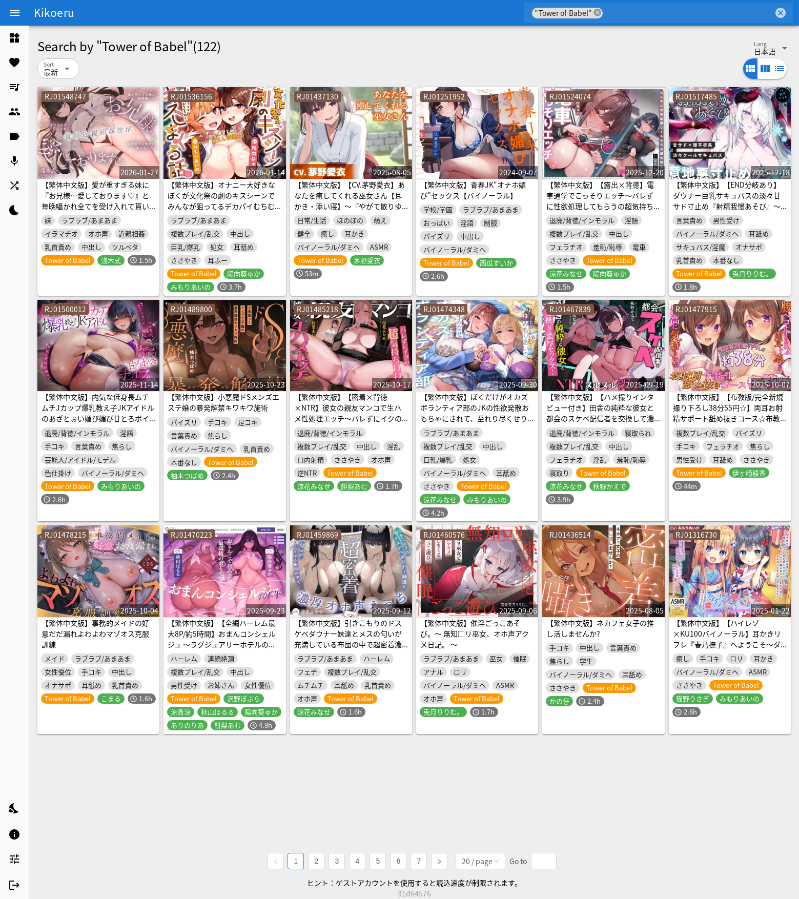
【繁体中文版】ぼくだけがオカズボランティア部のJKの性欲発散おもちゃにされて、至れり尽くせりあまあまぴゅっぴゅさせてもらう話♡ (474, 418)
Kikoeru (54, 12)
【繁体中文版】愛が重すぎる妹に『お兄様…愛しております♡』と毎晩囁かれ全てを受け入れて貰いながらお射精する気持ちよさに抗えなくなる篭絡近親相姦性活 (95, 206)
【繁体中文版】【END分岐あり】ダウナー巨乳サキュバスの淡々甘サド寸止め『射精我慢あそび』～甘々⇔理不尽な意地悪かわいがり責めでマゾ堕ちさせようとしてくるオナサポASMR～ (727, 211)
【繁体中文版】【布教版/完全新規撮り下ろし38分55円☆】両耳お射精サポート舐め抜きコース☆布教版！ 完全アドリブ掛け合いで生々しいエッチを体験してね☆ (728, 418)
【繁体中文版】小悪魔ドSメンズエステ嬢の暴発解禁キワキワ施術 (223, 402)
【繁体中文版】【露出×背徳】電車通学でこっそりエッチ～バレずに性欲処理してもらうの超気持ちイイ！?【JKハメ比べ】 (600, 200)
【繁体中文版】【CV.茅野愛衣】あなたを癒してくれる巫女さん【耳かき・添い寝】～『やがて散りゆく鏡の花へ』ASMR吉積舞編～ (349, 200)
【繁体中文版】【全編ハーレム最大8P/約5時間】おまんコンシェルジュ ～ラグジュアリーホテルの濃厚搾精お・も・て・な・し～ (222, 639)
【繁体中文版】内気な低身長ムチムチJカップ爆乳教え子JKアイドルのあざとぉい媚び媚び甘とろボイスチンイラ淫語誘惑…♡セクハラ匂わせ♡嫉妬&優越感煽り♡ (98, 418)
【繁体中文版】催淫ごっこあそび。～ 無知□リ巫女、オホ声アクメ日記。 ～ (474, 633)
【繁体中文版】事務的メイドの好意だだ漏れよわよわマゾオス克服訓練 (95, 633)
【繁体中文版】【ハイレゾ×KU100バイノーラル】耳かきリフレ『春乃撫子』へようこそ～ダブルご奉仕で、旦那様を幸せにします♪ (727, 644)
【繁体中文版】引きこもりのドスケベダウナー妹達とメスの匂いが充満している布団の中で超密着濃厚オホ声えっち (348, 639)
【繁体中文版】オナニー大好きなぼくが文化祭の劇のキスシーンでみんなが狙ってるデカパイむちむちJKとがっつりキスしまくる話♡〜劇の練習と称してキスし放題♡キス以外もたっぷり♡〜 (221, 211)
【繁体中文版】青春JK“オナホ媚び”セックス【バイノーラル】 (473, 189)
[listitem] (14, 38)
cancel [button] (597, 12)
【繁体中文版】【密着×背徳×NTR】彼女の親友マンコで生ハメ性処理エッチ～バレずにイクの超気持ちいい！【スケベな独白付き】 (348, 418)
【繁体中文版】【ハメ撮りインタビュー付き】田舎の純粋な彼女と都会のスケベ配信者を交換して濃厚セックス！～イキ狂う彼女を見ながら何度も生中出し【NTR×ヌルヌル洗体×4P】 (600, 424)
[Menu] (15, 13)
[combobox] (688, 13)
